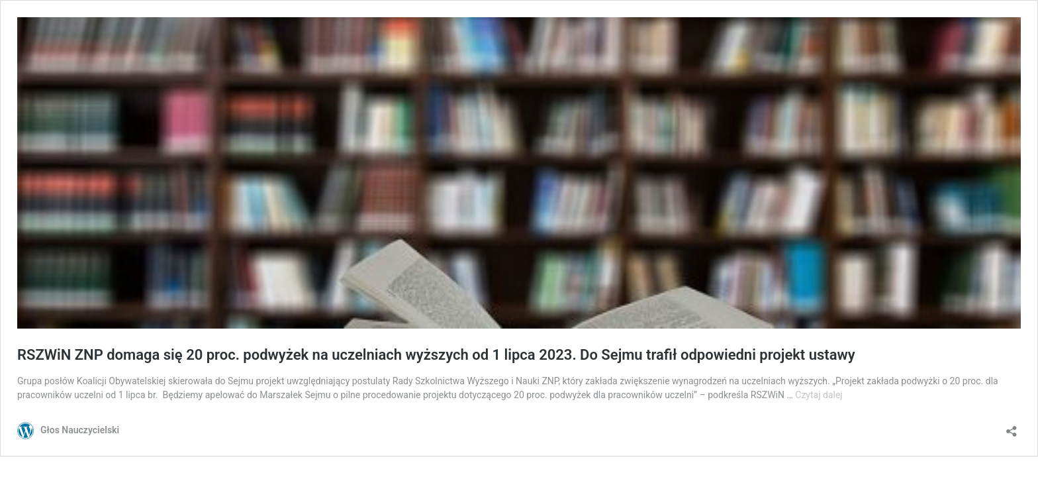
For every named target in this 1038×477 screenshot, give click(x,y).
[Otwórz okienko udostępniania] (1011, 427)
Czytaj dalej (818, 395)
